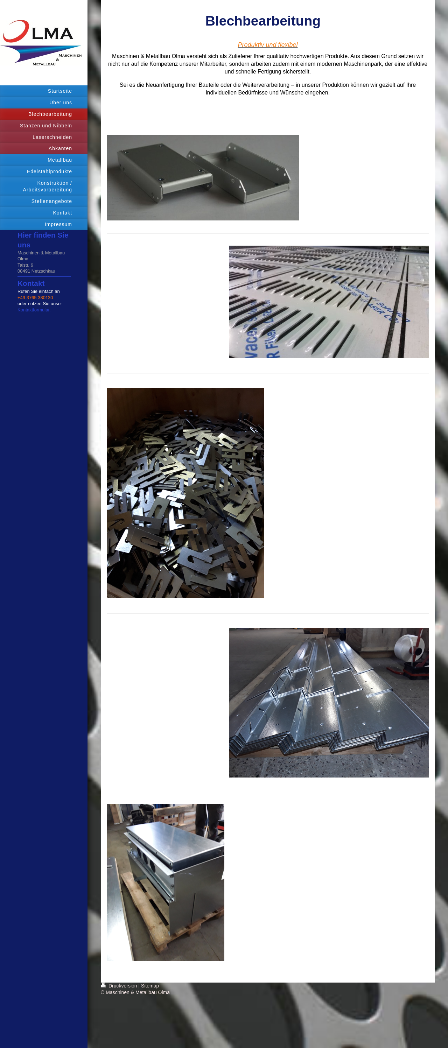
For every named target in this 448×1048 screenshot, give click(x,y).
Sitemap (150, 986)
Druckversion (119, 986)
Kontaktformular (33, 309)
